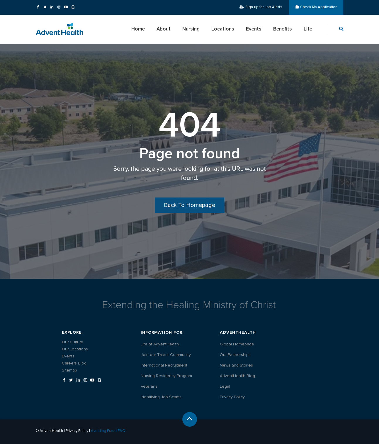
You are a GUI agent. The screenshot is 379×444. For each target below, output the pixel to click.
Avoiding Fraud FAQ (108, 431)
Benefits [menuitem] (282, 29)
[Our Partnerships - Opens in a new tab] (235, 355)
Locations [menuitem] (222, 29)
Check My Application (316, 7)
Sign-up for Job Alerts (260, 7)
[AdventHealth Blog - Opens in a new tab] (237, 376)
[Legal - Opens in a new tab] (225, 386)
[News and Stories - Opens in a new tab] (236, 365)
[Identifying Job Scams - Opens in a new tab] (161, 397)
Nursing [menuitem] (191, 29)
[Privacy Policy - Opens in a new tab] (232, 397)
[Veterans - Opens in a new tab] (149, 386)
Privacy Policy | (78, 431)
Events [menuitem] (253, 29)
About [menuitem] (164, 29)
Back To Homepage (189, 205)
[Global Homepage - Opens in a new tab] (237, 344)
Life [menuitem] (308, 29)
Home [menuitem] (138, 29)
